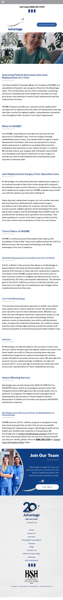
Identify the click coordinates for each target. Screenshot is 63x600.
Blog (31, 547)
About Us (31, 533)
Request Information (47, 25)
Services (31, 537)
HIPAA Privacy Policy (31, 554)
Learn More (47, 487)
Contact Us (31, 523)
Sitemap (31, 557)
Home (31, 530)
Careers (31, 543)
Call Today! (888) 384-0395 (31, 7)
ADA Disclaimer (31, 560)
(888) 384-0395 (43, 439)
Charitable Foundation (31, 540)
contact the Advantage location (32, 434)
